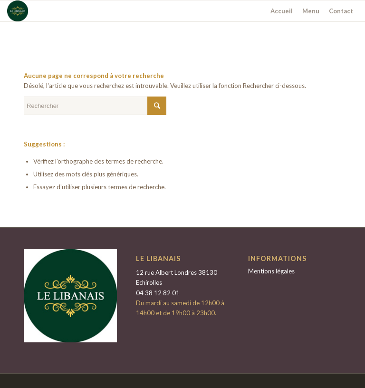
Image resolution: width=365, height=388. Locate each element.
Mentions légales (271, 271)
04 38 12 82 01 (158, 293)
